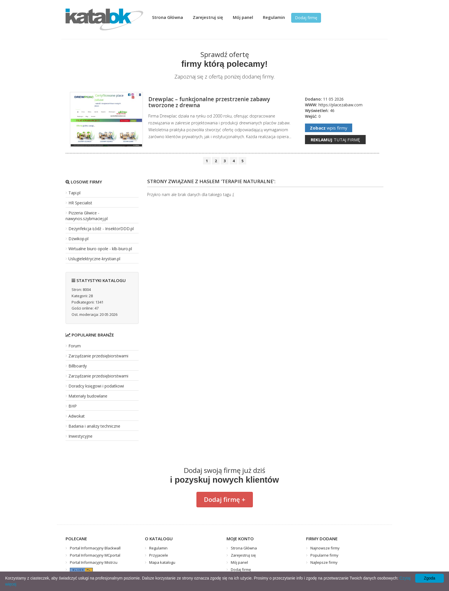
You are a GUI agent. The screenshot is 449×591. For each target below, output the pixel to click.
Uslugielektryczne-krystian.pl (94, 258)
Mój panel (243, 17)
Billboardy (77, 366)
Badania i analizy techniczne (94, 426)
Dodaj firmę (306, 17)
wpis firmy (328, 128)
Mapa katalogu (162, 562)
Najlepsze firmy (324, 562)
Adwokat (76, 416)
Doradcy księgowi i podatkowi (96, 386)
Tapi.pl (74, 192)
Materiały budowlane (87, 396)
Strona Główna (167, 17)
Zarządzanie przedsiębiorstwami (98, 356)
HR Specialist (80, 203)
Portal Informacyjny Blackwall (95, 548)
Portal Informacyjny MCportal (95, 555)
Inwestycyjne (80, 436)
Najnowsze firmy (325, 548)
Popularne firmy (324, 555)
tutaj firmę (335, 139)
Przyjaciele (158, 555)
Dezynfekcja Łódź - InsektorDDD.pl (101, 228)
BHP (72, 406)
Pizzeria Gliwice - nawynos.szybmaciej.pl (87, 215)
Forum (74, 346)
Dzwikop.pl (78, 238)
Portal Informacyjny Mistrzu (93, 562)
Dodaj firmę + (224, 499)
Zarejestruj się (208, 17)
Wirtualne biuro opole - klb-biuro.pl (100, 248)
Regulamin (274, 17)
